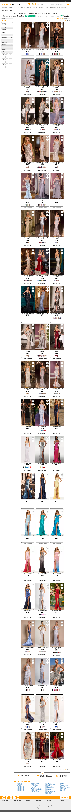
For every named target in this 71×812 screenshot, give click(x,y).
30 (10, 66)
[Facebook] (7, 797)
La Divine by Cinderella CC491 (57, 87)
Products (6, 10)
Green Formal (33, 787)
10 (6, 59)
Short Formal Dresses (64, 785)
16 (6, 61)
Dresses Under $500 (20, 790)
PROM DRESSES (11, 7)
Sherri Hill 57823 (57, 537)
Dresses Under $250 (20, 789)
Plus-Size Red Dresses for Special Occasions (50, 792)
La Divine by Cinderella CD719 (28, 276)
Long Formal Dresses (35, 791)
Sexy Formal (62, 784)
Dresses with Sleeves (35, 783)
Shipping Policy (49, 806)
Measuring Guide (39, 805)
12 (10, 59)
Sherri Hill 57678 (28, 537)
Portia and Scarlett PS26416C (57, 686)
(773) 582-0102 (16, 807)
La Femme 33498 (57, 426)
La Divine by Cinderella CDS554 (57, 314)
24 (10, 64)
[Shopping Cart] (61, 1)
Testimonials (49, 808)
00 (6, 54)
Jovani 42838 (28, 426)
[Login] (66, 1)
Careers (48, 809)
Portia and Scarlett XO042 (27, 647)
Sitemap (37, 808)
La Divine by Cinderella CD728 (57, 276)
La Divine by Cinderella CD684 (28, 238)
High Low (4, 29)
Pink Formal (47, 785)
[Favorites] (57, 1)
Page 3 (10, 10)
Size (3, 51)
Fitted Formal (33, 784)
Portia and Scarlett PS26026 (57, 648)
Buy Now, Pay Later (30, 1)
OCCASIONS (34, 7)
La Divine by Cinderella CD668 (42, 200)
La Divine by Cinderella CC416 (28, 87)
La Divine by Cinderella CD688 (42, 238)
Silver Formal (62, 786)
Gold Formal (33, 786)
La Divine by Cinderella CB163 (28, 50)
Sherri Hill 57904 (28, 610)
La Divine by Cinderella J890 (28, 389)
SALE (47, 7)
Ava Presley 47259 (56, 610)
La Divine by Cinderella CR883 (57, 351)
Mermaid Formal (48, 783)
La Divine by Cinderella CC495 (42, 125)
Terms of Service (50, 807)
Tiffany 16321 (56, 723)
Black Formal (19, 784)
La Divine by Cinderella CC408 (57, 50)
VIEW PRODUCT (28, 57)
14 (3, 61)
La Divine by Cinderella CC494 (28, 125)
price (3, 18)
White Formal (62, 789)
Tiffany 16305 (42, 723)
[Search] (68, 4)
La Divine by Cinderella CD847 (42, 314)
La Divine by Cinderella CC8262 (57, 125)
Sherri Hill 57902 (42, 573)
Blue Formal (19, 785)
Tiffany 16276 (28, 759)
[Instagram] (3, 797)
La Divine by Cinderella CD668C (57, 200)
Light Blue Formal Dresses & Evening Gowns (36, 790)
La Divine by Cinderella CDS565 (42, 351)
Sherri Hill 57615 (28, 500)
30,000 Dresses (8, 1)
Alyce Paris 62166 (56, 463)
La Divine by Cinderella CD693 (57, 238)
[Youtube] (18, 797)
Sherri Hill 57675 (57, 500)
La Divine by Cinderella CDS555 (28, 351)
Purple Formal (48, 793)
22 (6, 64)
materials (4, 44)
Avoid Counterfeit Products (40, 806)
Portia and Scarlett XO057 (42, 647)
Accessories (27, 808)
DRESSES (4, 7)
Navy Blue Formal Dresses (50, 784)
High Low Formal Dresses (36, 788)
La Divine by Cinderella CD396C (57, 163)
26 (3, 66)
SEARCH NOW (64, 797)
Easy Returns (19, 1)
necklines (4, 42)
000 (3, 54)
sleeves (4, 46)
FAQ (37, 807)
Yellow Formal (62, 790)
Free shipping (41, 1)
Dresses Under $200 (20, 788)
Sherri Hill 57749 (42, 537)
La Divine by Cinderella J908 (57, 389)
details (4, 49)
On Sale (4, 23)
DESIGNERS (41, 7)
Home (2, 10)
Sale (25, 806)
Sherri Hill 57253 (42, 759)
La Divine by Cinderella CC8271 (28, 163)
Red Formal (62, 783)
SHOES (58, 7)
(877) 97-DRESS (16, 808)
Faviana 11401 (27, 463)
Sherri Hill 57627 (42, 500)
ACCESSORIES (64, 7)
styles (3, 35)
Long (4, 30)
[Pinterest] (14, 797)
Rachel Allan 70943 (42, 610)
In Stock (4, 24)
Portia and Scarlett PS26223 (42, 686)
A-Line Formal (19, 783)
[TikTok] (11, 797)
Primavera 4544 (42, 426)
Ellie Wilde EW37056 (28, 723)
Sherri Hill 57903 (57, 573)
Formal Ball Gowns (34, 785)
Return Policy (49, 805)
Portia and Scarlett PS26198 (28, 686)
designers (4, 37)
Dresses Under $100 (20, 786)
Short (4, 32)
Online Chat (16, 4)
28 (6, 66)
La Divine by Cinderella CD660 (28, 200)
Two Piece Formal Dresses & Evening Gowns (65, 788)
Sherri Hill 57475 (57, 759)
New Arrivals (53, 7)
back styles (5, 39)
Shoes (26, 807)
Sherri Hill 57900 (28, 573)
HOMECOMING (20, 7)
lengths (4, 27)
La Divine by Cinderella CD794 (28, 314)
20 (3, 64)
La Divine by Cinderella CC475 (42, 87)
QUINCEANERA (27, 7)
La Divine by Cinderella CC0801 (42, 50)
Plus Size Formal (48, 786)
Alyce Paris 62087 (42, 463)
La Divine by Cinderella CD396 (42, 163)
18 (10, 61)
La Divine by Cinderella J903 (42, 389)
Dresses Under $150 (20, 787)
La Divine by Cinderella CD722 (42, 276)
